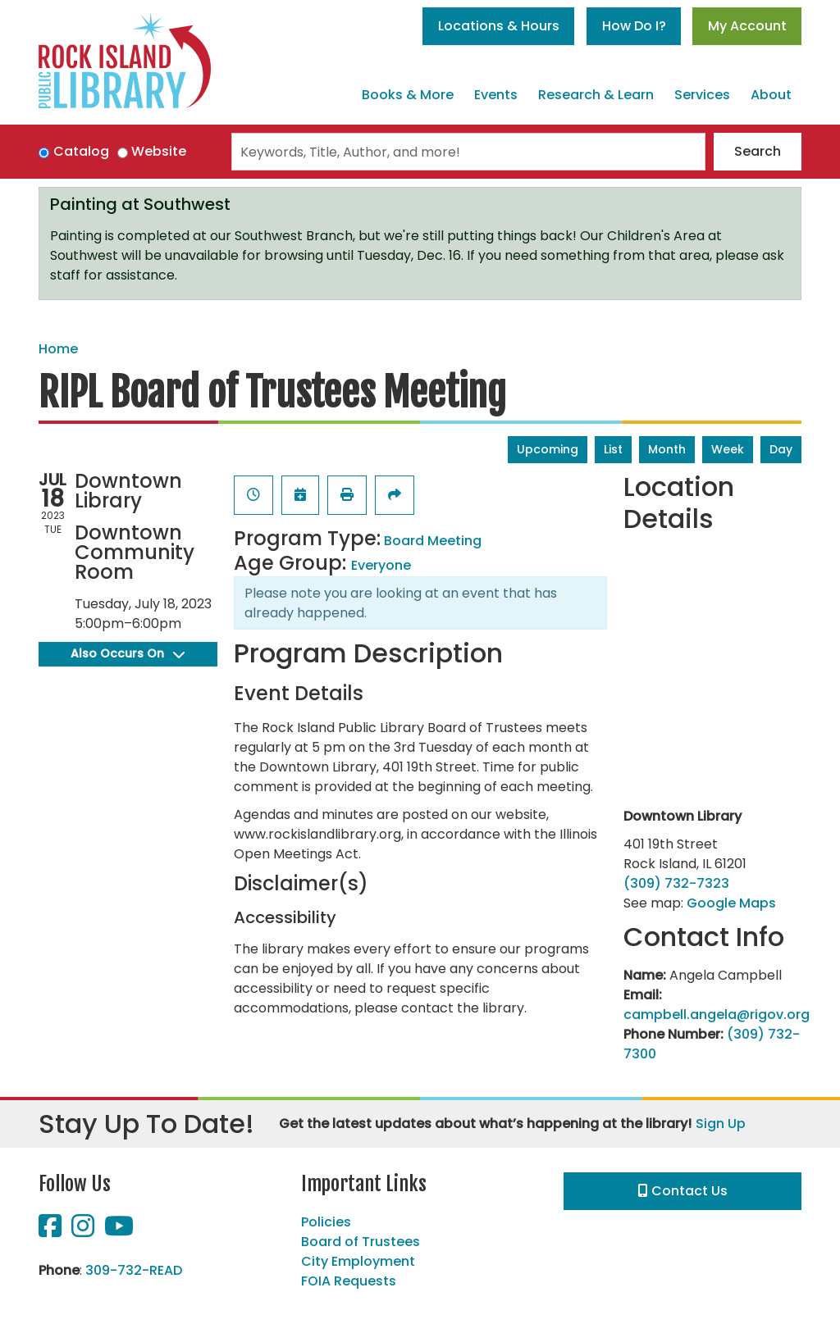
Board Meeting (433, 540)
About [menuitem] (771, 94)
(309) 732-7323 (676, 883)
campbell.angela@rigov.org (716, 1014)
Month (667, 449)
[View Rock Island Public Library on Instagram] (84, 1231)
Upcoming (547, 449)
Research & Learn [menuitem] (596, 94)
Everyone (381, 565)
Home (58, 348)
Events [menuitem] (496, 94)
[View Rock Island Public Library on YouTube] (119, 1231)
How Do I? (634, 25)
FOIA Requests (348, 1281)
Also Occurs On (128, 653)
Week (727, 449)
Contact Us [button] (683, 1190)
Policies (326, 1222)
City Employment (358, 1261)
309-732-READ (133, 1270)
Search (757, 151)
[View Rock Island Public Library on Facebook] (52, 1231)
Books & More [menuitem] (408, 94)
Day (780, 449)
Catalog (81, 151)
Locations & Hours (498, 25)
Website (158, 151)
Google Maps (731, 903)
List (613, 449)
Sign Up (721, 1123)
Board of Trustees (360, 1241)
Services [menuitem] (702, 94)
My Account (747, 25)
